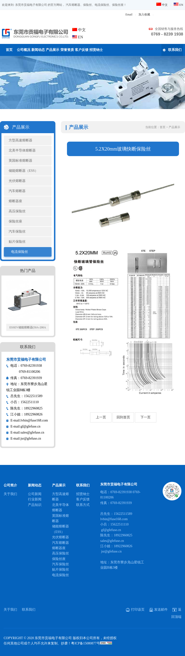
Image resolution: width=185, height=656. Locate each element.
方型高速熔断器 (20, 140)
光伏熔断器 (17, 181)
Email (129, 14)
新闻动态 (38, 50)
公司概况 (23, 50)
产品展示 (52, 50)
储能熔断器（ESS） (23, 171)
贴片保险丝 (17, 241)
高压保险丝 (17, 211)
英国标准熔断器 (20, 160)
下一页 (145, 417)
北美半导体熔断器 (22, 150)
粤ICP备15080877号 (85, 643)
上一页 (101, 417)
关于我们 (10, 494)
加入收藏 (144, 14)
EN (178, 5)
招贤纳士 (96, 50)
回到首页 (123, 417)
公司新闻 (34, 494)
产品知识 (34, 505)
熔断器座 (15, 201)
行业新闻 (34, 499)
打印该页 (135, 609)
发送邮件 (158, 609)
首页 (9, 50)
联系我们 (172, 50)
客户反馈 (81, 50)
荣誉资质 (67, 50)
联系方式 (83, 505)
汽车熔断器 (17, 191)
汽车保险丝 (17, 231)
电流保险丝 (19, 252)
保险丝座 (15, 221)
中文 (162, 5)
